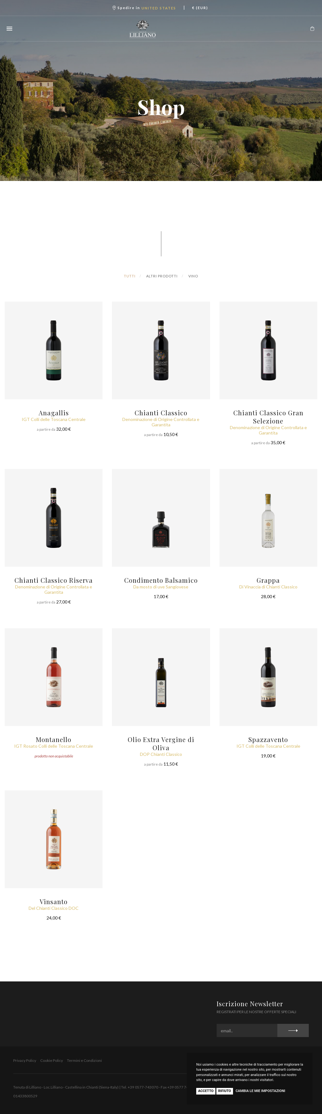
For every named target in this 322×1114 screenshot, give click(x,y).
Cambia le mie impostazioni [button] (260, 1091)
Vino (193, 276)
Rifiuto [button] (224, 1091)
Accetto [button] (206, 1091)
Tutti (130, 276)
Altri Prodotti (162, 276)
